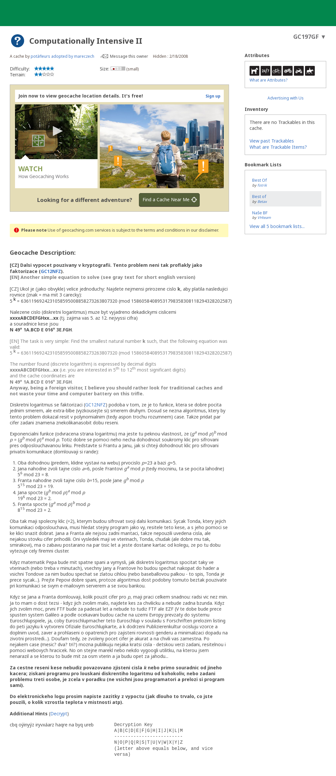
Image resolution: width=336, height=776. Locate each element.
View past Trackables (272, 141)
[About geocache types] (17, 41)
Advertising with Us (285, 98)
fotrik (262, 185)
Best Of (259, 180)
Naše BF (259, 213)
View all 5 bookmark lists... (277, 226)
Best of (259, 196)
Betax (262, 201)
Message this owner (129, 56)
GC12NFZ (51, 271)
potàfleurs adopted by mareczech (62, 56)
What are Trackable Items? (278, 147)
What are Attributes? (268, 80)
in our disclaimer (202, 230)
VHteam (264, 217)
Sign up (213, 96)
